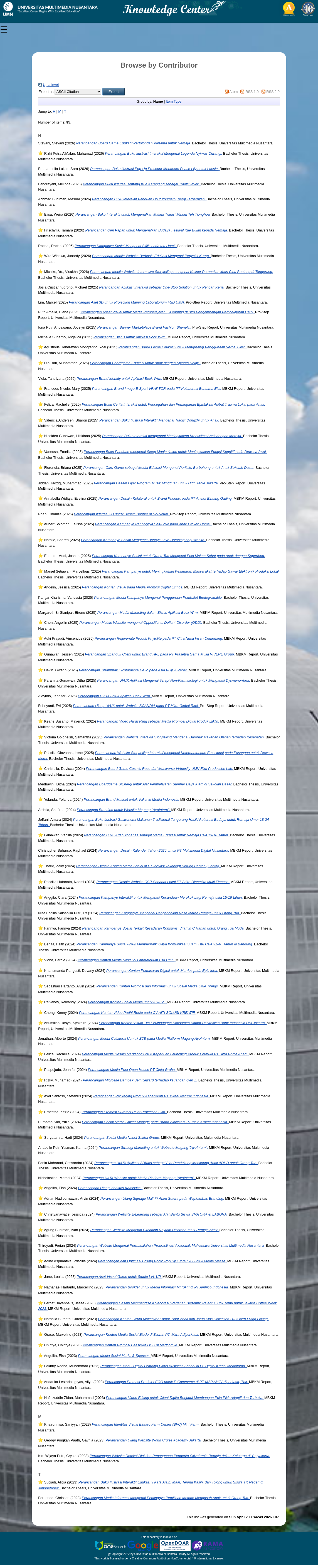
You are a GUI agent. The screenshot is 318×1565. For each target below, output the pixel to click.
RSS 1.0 (252, 92)
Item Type (173, 101)
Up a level (51, 85)
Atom (234, 92)
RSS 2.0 (273, 92)
